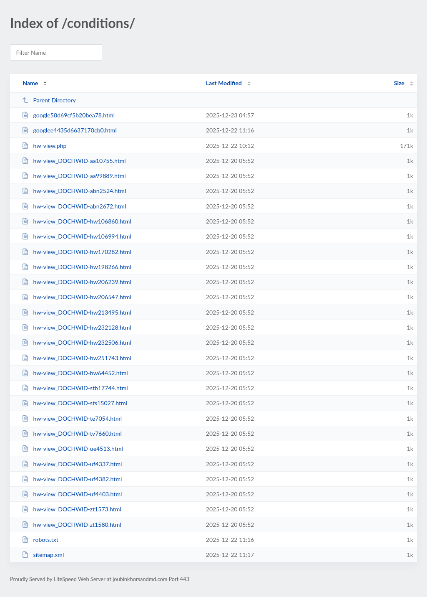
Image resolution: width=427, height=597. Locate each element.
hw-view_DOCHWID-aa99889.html (74, 175)
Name (30, 82)
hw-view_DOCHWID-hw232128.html (76, 327)
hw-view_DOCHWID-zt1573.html (71, 509)
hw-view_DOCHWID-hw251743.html (76, 357)
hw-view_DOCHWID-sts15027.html (74, 402)
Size (399, 82)
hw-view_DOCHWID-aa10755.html (74, 160)
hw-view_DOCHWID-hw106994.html (76, 236)
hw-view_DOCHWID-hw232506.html (76, 342)
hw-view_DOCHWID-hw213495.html (76, 312)
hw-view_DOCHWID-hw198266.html (76, 266)
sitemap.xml (43, 554)
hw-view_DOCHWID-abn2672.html (74, 206)
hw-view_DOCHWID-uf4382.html (72, 479)
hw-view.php (44, 145)
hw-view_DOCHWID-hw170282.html (76, 251)
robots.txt (40, 539)
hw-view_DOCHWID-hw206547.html (76, 296)
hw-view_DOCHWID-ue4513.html (72, 448)
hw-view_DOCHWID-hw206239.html (76, 281)
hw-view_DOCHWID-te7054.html (72, 418)
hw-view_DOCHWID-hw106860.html (76, 221)
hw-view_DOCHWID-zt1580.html (71, 524)
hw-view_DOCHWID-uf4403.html (72, 494)
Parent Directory (49, 100)
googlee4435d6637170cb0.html (69, 130)
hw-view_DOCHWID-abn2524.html (74, 190)
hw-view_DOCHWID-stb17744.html (75, 387)
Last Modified (224, 82)
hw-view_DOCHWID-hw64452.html (75, 372)
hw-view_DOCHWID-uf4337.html (72, 463)
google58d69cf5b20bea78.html (68, 115)
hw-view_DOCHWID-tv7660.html (72, 433)
